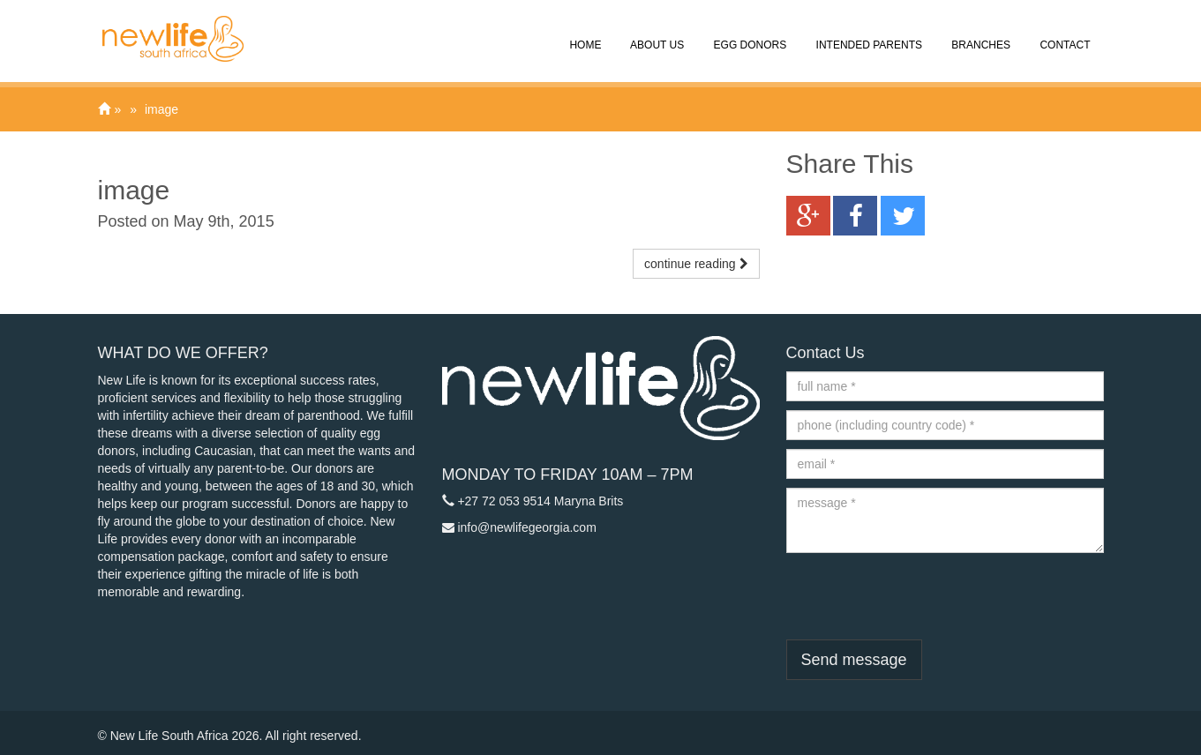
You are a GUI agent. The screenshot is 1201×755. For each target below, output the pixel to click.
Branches (979, 32)
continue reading (695, 264)
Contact (1063, 32)
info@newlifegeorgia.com (526, 527)
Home (584, 32)
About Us (655, 32)
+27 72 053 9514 (504, 501)
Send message (854, 660)
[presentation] (920, 596)
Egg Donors (748, 32)
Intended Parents (867, 32)
